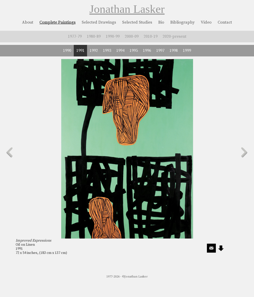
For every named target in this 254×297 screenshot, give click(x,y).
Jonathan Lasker (127, 9)
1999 (187, 50)
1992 (94, 50)
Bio (161, 22)
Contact (225, 22)
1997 (160, 50)
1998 (174, 50)
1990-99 (113, 36)
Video (206, 22)
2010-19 (150, 36)
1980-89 (94, 36)
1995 (134, 50)
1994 (120, 50)
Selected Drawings (99, 22)
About (27, 22)
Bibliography (182, 22)
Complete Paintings (57, 22)
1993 (107, 50)
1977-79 (75, 36)
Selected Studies (137, 22)
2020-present (174, 36)
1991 (80, 50)
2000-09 (132, 36)
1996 (147, 50)
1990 (67, 50)
